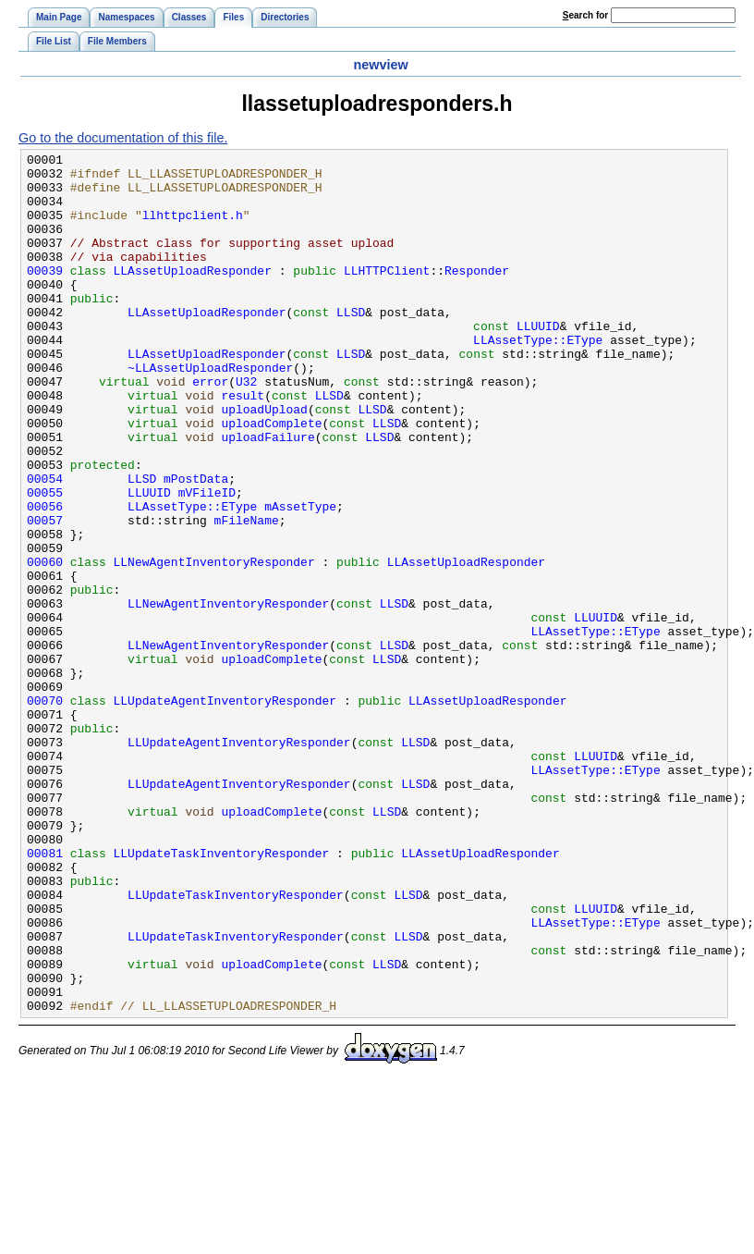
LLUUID (538, 361)
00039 (45, 295)
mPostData (196, 544)
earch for (585, 15)
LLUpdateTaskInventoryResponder (222, 994)
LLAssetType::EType (537, 378)
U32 (246, 428)
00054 (45, 544)
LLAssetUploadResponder (193, 295)
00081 (45, 994)
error (210, 428)
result (242, 444)
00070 (45, 811)
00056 (45, 578)
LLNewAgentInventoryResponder (214, 644)
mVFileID (207, 561)
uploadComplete (271, 478)
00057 (45, 594)
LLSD (350, 345)
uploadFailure (267, 494)
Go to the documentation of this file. (122, 137)
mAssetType (300, 578)
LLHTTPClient (387, 295)
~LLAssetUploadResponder (210, 411)
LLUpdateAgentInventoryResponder (225, 811)
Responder (476, 295)
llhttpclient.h (192, 228)
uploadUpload (264, 461)
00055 (45, 561)
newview (380, 64)
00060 (45, 644)
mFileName (246, 594)
